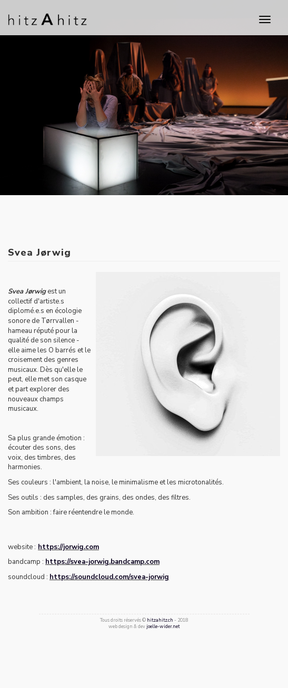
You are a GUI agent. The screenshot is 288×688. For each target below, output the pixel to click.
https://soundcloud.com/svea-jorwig (109, 577)
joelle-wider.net (163, 626)
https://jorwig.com (68, 547)
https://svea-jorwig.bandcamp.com (102, 561)
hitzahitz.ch (160, 620)
